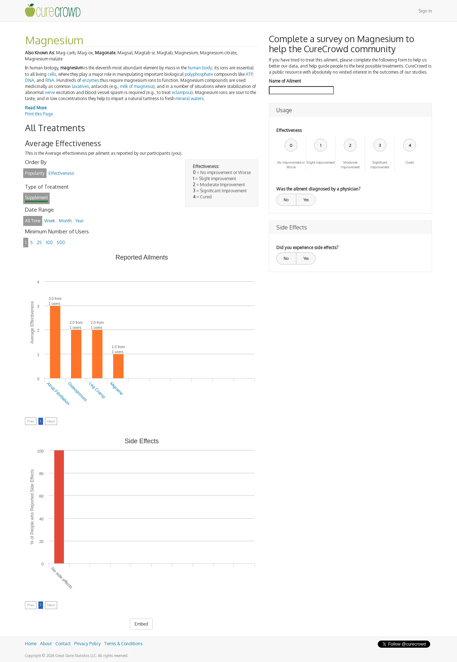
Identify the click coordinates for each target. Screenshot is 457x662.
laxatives (80, 86)
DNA (29, 80)
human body (200, 67)
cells (51, 74)
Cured (410, 162)
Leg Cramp (97, 390)
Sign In (425, 11)
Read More (35, 107)
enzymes (90, 80)
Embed (141, 624)
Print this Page (39, 114)
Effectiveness (289, 130)
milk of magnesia (136, 86)
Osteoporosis (77, 391)
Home (30, 643)
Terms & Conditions (123, 643)
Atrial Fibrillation (58, 393)
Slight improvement (320, 162)
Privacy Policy (87, 643)
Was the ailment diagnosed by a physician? (318, 189)
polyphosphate (199, 74)
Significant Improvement (379, 164)
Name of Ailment (285, 81)
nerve (50, 92)
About (46, 643)
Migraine (116, 388)
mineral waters (189, 98)
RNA (49, 80)
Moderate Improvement (350, 164)
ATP (249, 74)
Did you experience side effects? (307, 247)
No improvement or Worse (291, 164)
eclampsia (181, 92)
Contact (63, 643)
